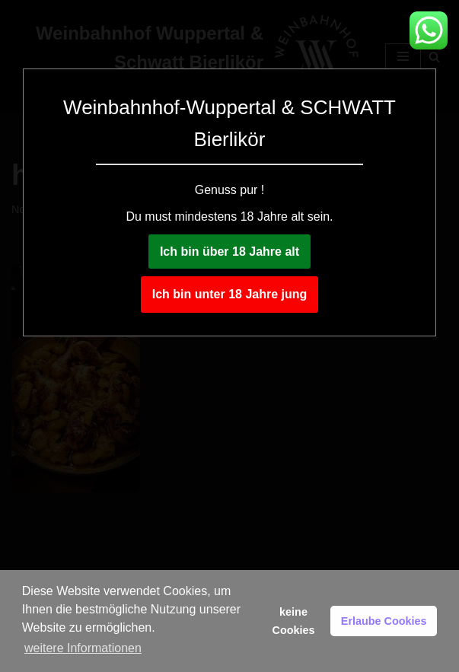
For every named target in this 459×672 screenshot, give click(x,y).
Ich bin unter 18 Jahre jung (230, 294)
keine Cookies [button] (294, 621)
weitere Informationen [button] (83, 648)
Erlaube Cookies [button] (384, 621)
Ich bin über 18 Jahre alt (229, 251)
